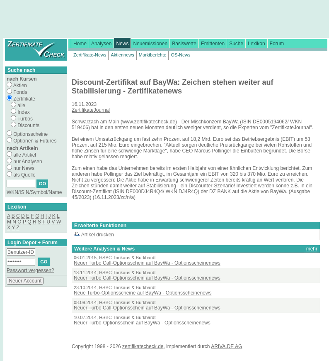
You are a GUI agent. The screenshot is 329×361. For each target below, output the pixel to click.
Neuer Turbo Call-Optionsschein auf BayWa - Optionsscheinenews (147, 263)
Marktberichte (153, 54)
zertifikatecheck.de (142, 346)
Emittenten (213, 44)
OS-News (180, 54)
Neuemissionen (150, 44)
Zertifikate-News (89, 54)
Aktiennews (122, 54)
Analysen (101, 44)
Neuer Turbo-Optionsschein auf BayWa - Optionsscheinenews (142, 323)
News (122, 44)
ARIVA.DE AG (226, 346)
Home (80, 44)
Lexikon (256, 44)
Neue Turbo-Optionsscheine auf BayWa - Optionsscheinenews (142, 293)
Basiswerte (184, 44)
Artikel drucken (94, 235)
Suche (236, 44)
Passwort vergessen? (30, 270)
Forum (277, 44)
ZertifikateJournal (91, 110)
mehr (311, 249)
